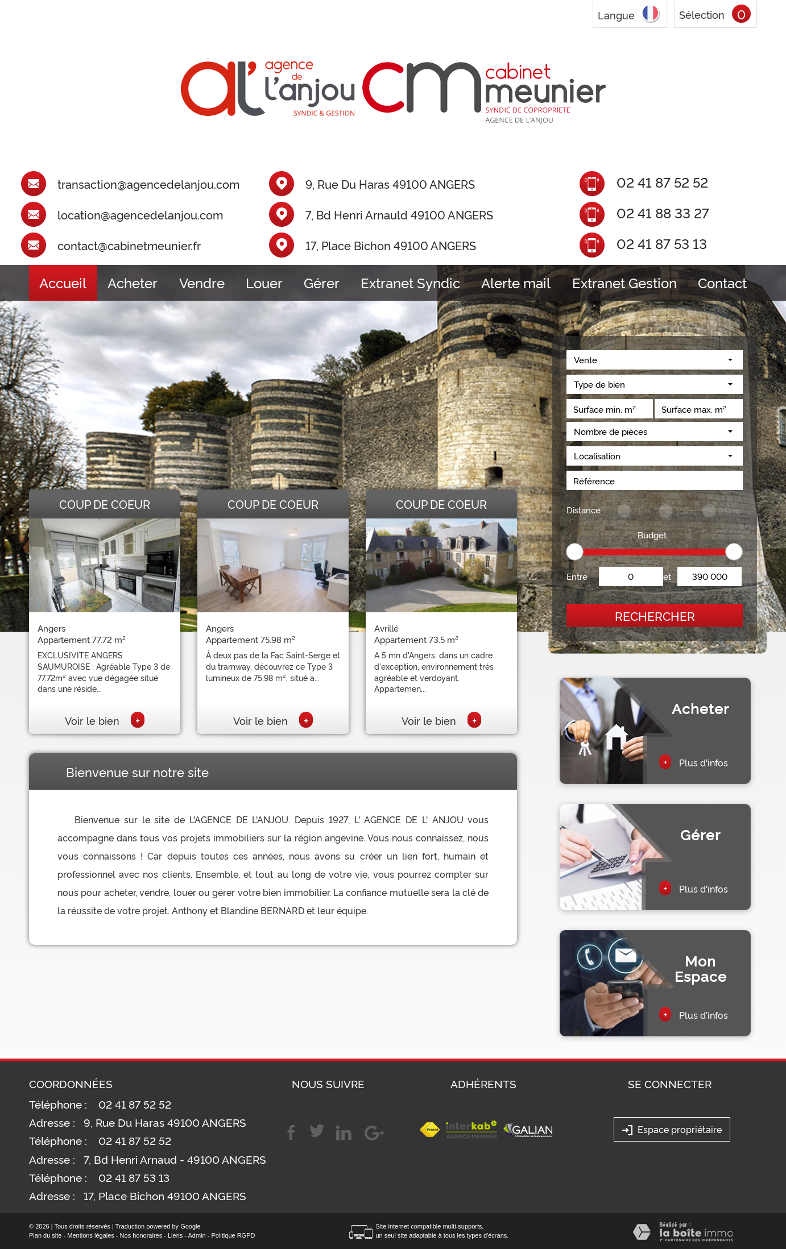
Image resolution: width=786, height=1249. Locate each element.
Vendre (202, 282)
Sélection (702, 14)
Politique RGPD (233, 1235)
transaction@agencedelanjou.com (148, 184)
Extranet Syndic (410, 282)
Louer (264, 282)
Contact (722, 282)
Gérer (322, 282)
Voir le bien (104, 720)
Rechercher (655, 615)
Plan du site (45, 1235)
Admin (196, 1235)
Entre (577, 576)
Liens (175, 1235)
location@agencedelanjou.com (140, 215)
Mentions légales (90, 1235)
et (667, 576)
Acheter (132, 282)
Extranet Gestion (624, 282)
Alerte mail (516, 282)
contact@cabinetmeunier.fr (129, 246)
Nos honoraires (141, 1235)
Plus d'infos (693, 761)
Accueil (62, 282)
